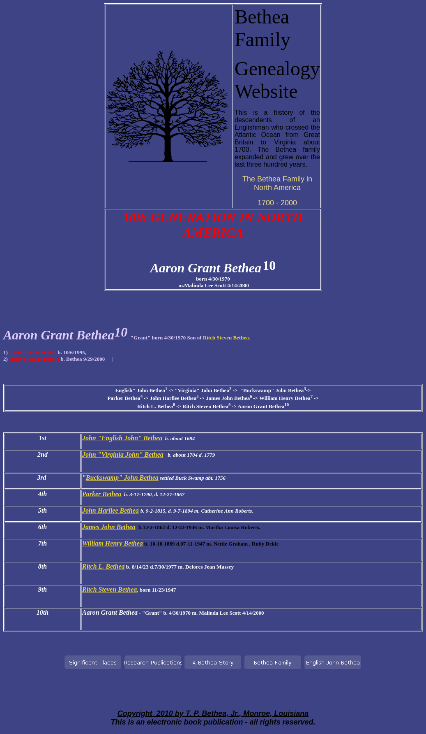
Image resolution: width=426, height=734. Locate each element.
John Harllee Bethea (110, 510)
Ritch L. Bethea (103, 566)
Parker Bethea (102, 493)
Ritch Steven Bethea (226, 337)
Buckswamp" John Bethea (122, 477)
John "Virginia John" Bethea (122, 454)
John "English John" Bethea (122, 437)
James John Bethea (109, 526)
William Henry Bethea (112, 543)
